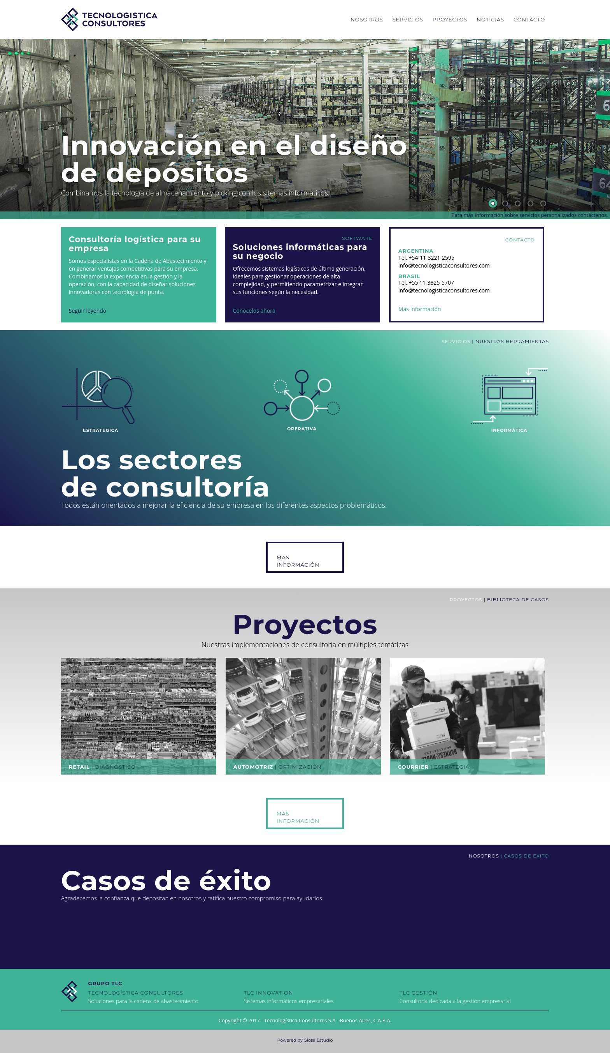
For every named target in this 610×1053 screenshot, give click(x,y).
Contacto (529, 19)
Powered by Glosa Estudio (305, 1040)
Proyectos (450, 19)
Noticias (490, 19)
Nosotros (367, 19)
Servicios (408, 19)
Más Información (298, 561)
